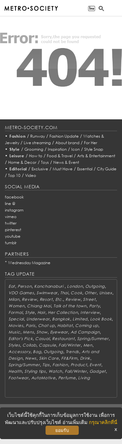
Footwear (18, 377)
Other (91, 292)
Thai (64, 292)
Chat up (46, 325)
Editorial (18, 168)
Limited (80, 318)
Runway (37, 136)
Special (16, 318)
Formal (15, 312)
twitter (11, 223)
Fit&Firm (69, 358)
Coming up (86, 325)
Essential (84, 168)
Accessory (19, 351)
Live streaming (37, 142)
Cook (76, 292)
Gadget (97, 371)
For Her (90, 142)
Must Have (63, 168)
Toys (45, 162)
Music (14, 332)
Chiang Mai (39, 305)
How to (35, 155)
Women (16, 305)
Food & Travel (60, 155)
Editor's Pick (20, 338)
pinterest (13, 229)
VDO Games (21, 292)
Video (30, 175)
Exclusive (40, 168)
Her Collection (63, 312)
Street (89, 299)
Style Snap (93, 149)
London (75, 286)
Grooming (33, 149)
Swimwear (47, 292)
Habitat (65, 325)
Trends (72, 351)
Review (29, 299)
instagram (14, 210)
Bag (37, 351)
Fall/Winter (70, 345)
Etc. (59, 299)
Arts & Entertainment (96, 155)
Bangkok (61, 318)
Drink (85, 358)
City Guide (106, 168)
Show (41, 332)
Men (87, 345)
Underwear (37, 318)
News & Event (66, 162)
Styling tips (35, 371)
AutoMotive (43, 377)
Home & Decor (22, 162)
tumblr (11, 242)
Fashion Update (64, 136)
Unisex (105, 292)
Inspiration (57, 149)
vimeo (11, 216)
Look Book (101, 318)
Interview (90, 312)
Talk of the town (70, 305)
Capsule (47, 345)
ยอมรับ (62, 430)
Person (25, 286)
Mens (28, 332)
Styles (14, 345)
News (30, 358)
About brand (67, 142)
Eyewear (59, 332)
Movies (15, 325)
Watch (55, 371)
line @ (10, 203)
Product (79, 364)
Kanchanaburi (49, 286)
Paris (30, 325)
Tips (46, 364)
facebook (14, 197)
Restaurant (63, 338)
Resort (46, 299)
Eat (11, 286)
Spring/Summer (92, 338)
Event (95, 364)
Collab (29, 345)
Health (15, 371)
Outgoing (95, 286)
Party (94, 305)
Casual (42, 338)
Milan (14, 299)
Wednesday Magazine (29, 262)
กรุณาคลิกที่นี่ (103, 422)
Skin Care (49, 358)
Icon (75, 149)
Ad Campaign (85, 332)
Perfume (67, 377)
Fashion (17, 136)
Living (84, 377)
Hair (41, 312)
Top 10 (14, 175)
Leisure (16, 155)
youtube (12, 236)
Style (14, 149)
